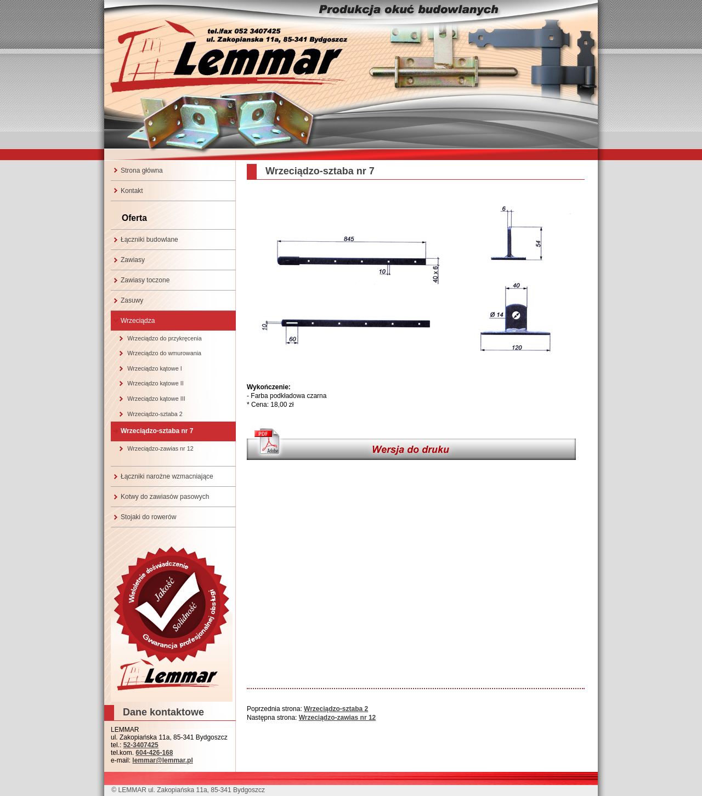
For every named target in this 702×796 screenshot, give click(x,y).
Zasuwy (132, 300)
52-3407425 (140, 745)
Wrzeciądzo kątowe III (156, 398)
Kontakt (132, 191)
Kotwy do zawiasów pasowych (165, 497)
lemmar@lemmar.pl (162, 760)
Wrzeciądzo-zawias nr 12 (160, 448)
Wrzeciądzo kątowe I (154, 368)
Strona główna (142, 170)
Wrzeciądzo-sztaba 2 (155, 414)
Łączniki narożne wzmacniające (167, 476)
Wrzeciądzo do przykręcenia (164, 338)
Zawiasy (133, 260)
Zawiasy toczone (145, 280)
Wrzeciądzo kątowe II (155, 383)
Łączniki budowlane (149, 239)
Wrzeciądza (138, 321)
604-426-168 (154, 753)
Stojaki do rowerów (148, 517)
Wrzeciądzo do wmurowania (164, 353)
